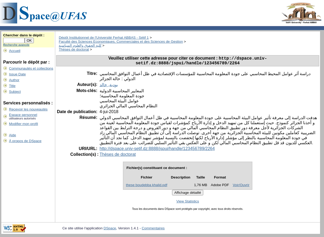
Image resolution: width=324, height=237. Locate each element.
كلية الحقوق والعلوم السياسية (80, 45)
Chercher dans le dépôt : (23, 35)
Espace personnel (23, 115)
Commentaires (153, 230)
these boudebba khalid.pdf (146, 187)
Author (14, 80)
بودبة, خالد (109, 86)
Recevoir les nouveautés (28, 109)
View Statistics (187, 203)
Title (12, 86)
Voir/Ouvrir (241, 187)
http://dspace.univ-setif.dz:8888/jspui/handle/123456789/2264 (157, 150)
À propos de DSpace (25, 141)
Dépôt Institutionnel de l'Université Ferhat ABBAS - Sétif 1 (104, 38)
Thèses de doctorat (74, 49)
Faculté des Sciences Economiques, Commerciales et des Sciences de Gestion (121, 41)
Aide (12, 135)
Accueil (14, 51)
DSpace (110, 230)
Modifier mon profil (23, 124)
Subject (15, 92)
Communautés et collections (31, 68)
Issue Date (17, 74)
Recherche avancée (16, 44)
